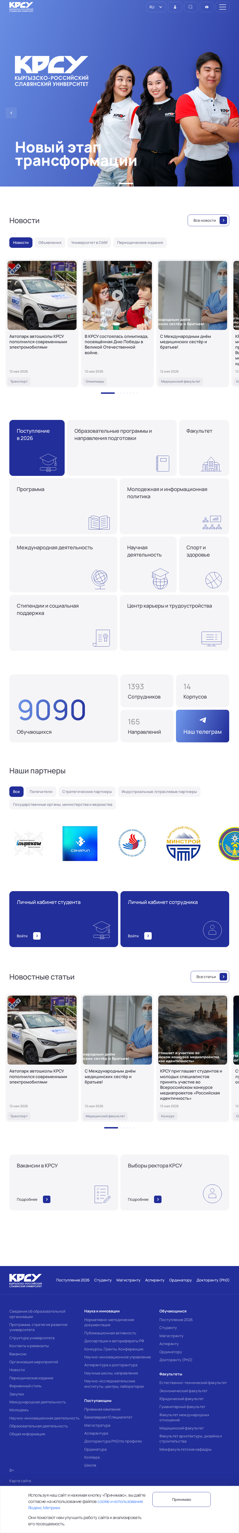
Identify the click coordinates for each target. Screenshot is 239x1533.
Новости (17, 1369)
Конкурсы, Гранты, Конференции (113, 1349)
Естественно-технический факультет (193, 1382)
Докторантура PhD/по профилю (113, 1441)
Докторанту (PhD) (176, 1359)
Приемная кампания (102, 1409)
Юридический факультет (181, 1398)
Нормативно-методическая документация (109, 1322)
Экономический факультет (183, 1390)
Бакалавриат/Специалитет (108, 1417)
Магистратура (97, 1425)
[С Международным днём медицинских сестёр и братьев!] (192, 323)
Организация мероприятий (33, 1361)
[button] (106, 183)
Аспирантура (96, 1433)
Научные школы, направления (111, 1373)
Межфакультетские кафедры (185, 1449)
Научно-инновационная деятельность (44, 1418)
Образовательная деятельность (38, 1426)
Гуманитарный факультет (182, 1406)
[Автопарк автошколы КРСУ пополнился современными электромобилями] (42, 323)
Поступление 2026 (176, 1319)
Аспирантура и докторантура (110, 1364)
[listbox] (156, 7)
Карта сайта (20, 1480)
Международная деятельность (37, 1402)
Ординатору (170, 1351)
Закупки (16, 1394)
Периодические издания (31, 1378)
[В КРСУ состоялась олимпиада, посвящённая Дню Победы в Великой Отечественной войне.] (117, 323)
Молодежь (19, 1409)
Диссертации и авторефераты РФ (114, 1340)
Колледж (92, 1457)
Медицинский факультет (181, 1428)
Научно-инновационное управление (117, 1357)
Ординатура (95, 1449)
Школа (90, 1465)
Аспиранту (169, 1343)
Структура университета (32, 1337)
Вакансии (17, 1354)
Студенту (168, 1327)
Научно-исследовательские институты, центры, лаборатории (114, 1383)
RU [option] (151, 7)
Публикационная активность (110, 1333)
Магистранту (171, 1335)
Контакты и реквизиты (29, 1345)
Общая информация (27, 1433)
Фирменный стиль (25, 1385)
